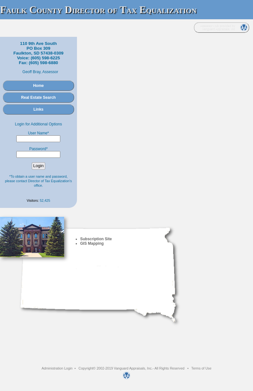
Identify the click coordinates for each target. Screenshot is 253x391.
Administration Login (57, 368)
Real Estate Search (38, 97)
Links (38, 109)
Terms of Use (201, 368)
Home (38, 85)
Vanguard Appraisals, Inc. (133, 368)
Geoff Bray (31, 72)
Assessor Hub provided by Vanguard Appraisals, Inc (217, 27)
